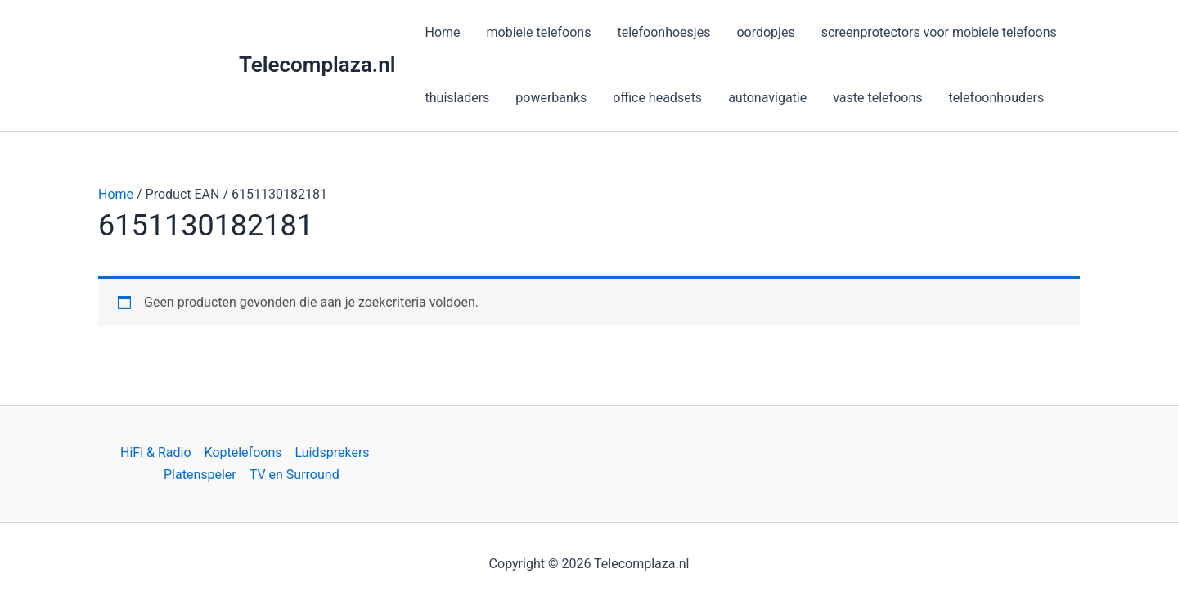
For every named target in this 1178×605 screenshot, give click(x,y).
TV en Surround (294, 474)
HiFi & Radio (155, 452)
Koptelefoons (243, 452)
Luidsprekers (332, 452)
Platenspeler (200, 474)
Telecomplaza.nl (317, 64)
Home (115, 194)
